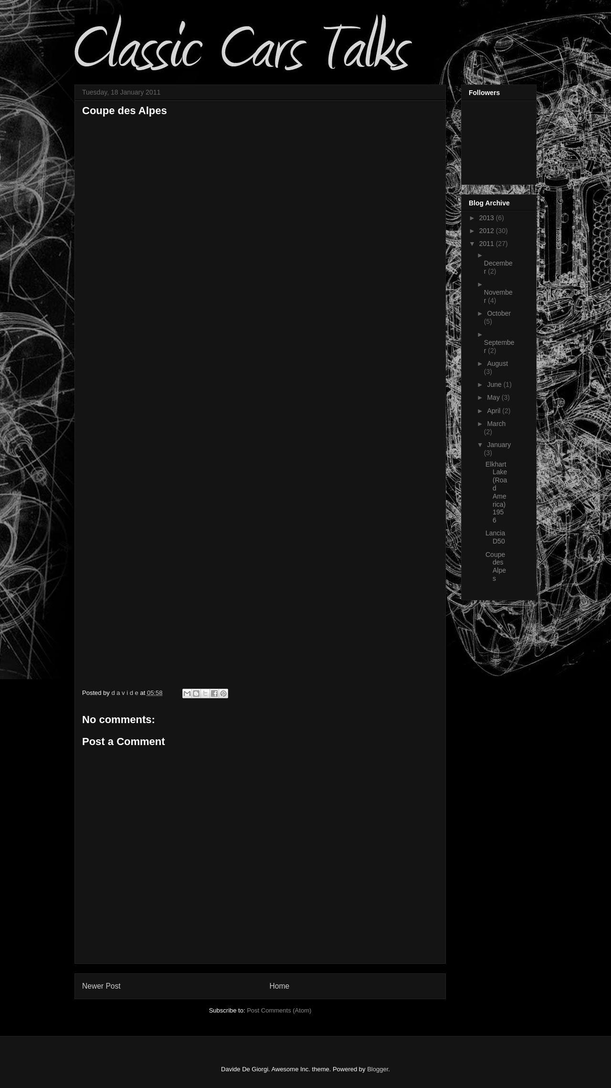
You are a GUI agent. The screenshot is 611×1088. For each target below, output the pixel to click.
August (497, 363)
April (494, 411)
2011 (487, 243)
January (499, 444)
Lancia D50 (495, 537)
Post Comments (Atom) (279, 1010)
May (494, 397)
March (496, 423)
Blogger (377, 1069)
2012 (487, 231)
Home (280, 986)
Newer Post (101, 986)
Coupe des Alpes (495, 566)
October (499, 313)
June (495, 384)
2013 (487, 218)
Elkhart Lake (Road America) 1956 (496, 492)
